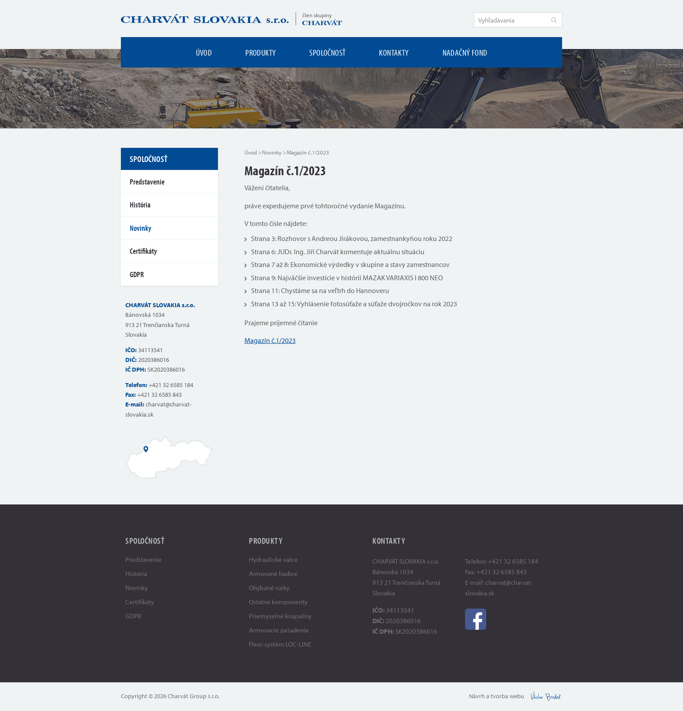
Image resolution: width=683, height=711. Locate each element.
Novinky (271, 152)
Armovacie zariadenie (279, 630)
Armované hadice (273, 573)
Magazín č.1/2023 (270, 340)
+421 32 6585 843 (159, 395)
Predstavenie (147, 182)
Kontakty (394, 52)
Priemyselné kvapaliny (280, 616)
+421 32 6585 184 (171, 385)
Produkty (260, 52)
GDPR (137, 274)
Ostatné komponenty (278, 602)
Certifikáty (143, 251)
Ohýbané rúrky (269, 587)
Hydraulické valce (273, 559)
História (140, 204)
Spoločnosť (327, 52)
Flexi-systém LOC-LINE (280, 644)
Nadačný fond (465, 52)
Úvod (204, 52)
